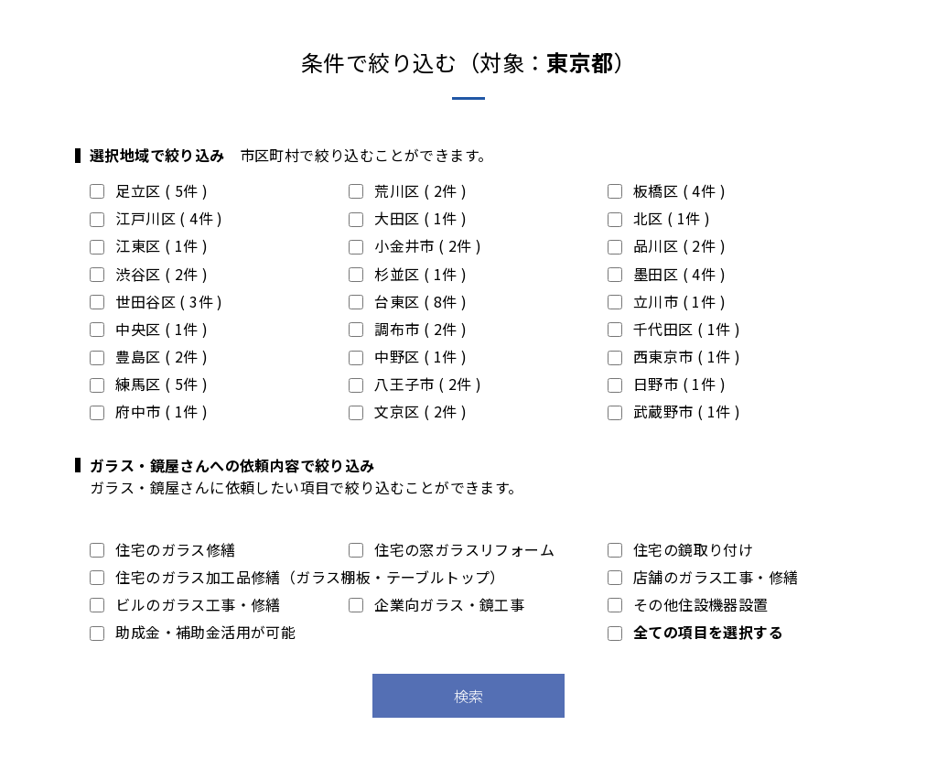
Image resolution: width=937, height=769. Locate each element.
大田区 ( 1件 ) (408, 218)
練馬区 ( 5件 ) (149, 384)
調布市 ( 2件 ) (408, 329)
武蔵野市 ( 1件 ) (674, 411)
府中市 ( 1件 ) (149, 411)
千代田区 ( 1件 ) (674, 329)
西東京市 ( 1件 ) (674, 356)
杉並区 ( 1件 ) (408, 274)
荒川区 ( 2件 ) (408, 190)
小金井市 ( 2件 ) (415, 245)
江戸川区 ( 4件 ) (156, 218)
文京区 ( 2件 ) (408, 411)
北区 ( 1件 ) (659, 218)
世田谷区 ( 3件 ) (156, 301)
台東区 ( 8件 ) (408, 301)
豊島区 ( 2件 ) (149, 356)
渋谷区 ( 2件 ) (149, 274)
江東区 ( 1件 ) (149, 245)
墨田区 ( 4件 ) (667, 274)
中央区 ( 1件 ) (149, 329)
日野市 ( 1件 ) (667, 384)
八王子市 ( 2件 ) (415, 384)
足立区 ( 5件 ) (149, 190)
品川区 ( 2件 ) (667, 245)
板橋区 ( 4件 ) (667, 190)
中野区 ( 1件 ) (408, 356)
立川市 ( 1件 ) (667, 301)
